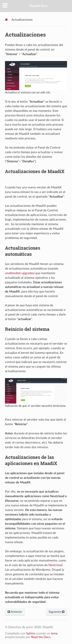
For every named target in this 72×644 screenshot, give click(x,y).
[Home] (6, 19)
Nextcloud (55, 565)
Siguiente (57, 611)
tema (54, 633)
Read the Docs (40, 637)
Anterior (14, 611)
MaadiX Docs (38, 5)
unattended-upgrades (19, 273)
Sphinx (30, 633)
